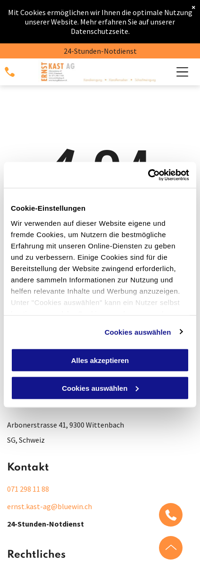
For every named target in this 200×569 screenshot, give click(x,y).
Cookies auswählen (138, 332)
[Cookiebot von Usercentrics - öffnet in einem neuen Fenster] (148, 175)
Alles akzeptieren (100, 360)
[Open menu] (182, 72)
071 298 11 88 (28, 489)
